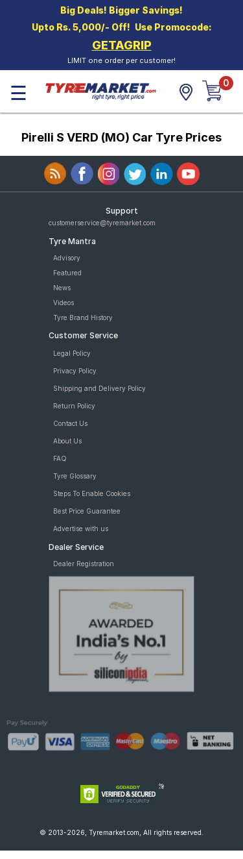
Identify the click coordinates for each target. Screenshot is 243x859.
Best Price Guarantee (87, 511)
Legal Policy (72, 353)
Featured (67, 273)
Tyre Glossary (75, 476)
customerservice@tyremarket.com (102, 223)
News (62, 288)
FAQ (60, 458)
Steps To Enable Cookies (91, 493)
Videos (63, 302)
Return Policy (74, 406)
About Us (67, 441)
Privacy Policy (75, 371)
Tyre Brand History (83, 317)
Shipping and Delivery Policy (99, 388)
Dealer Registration (83, 563)
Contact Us (70, 423)
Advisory (66, 258)
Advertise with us (80, 528)
